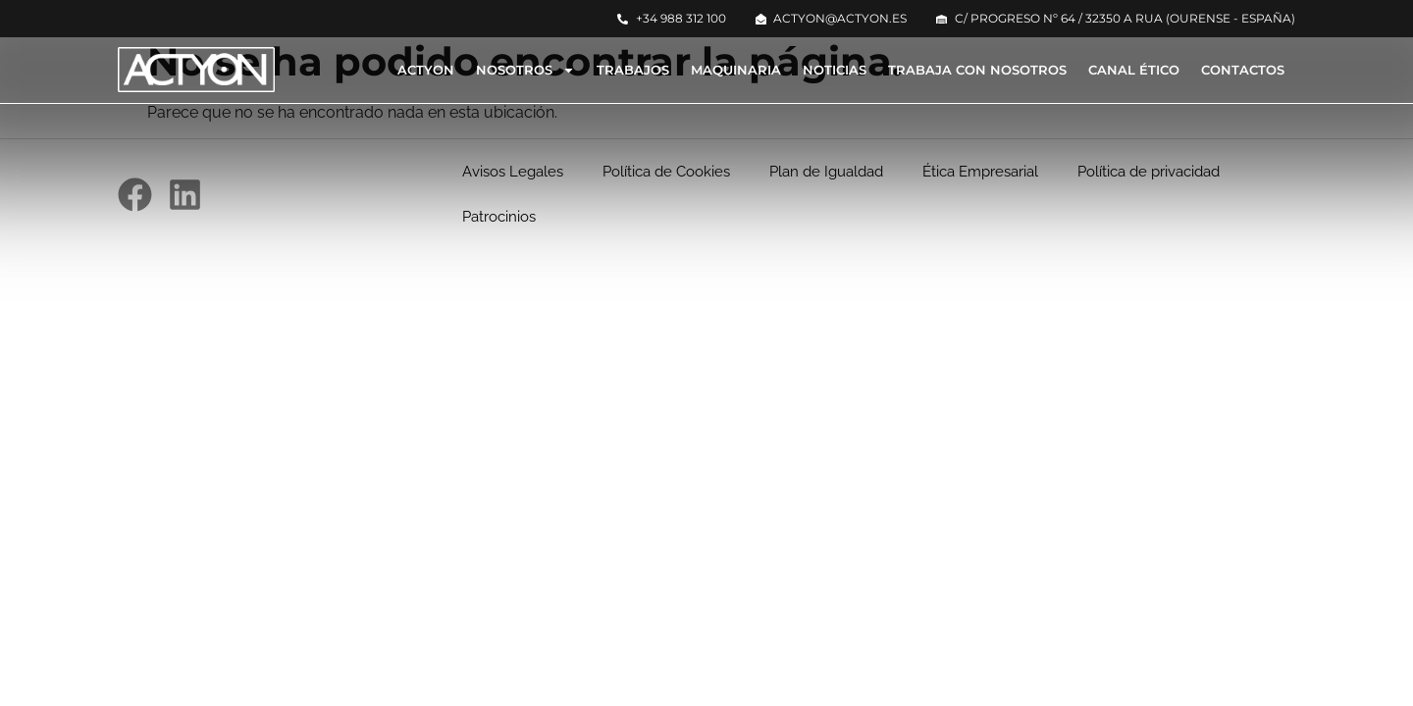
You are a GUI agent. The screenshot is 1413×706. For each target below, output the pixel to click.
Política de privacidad (1148, 171)
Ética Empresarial (980, 171)
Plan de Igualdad (826, 171)
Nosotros (525, 70)
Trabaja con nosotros (977, 69)
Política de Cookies (666, 171)
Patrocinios (499, 217)
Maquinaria (736, 69)
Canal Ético (1133, 69)
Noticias (834, 69)
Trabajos (633, 69)
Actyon (425, 69)
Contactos (1242, 69)
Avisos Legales (512, 171)
